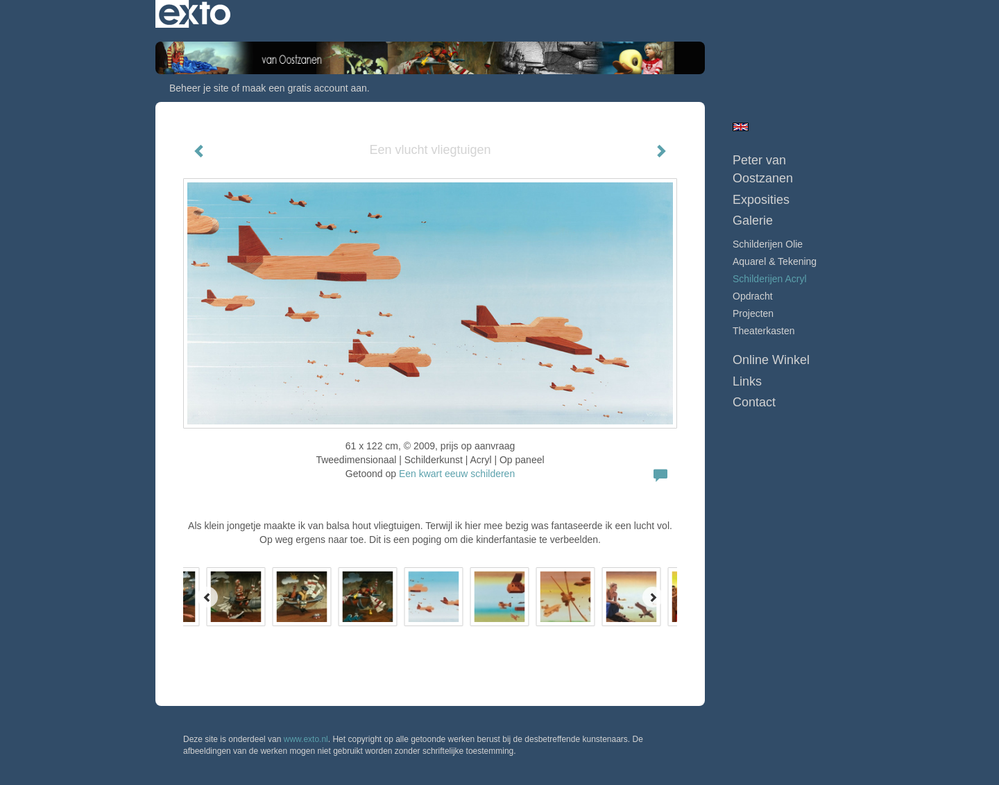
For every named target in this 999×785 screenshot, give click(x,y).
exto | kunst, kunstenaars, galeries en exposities (194, 14)
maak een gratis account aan (304, 88)
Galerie (753, 220)
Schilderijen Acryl (770, 278)
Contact (754, 402)
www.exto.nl (306, 739)
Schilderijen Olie (768, 244)
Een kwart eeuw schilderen (457, 473)
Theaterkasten (764, 330)
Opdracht (753, 296)
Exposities (761, 200)
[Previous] (207, 597)
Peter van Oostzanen (763, 169)
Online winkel (771, 360)
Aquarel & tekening (775, 261)
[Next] (652, 597)
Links (747, 381)
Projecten (753, 313)
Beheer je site (199, 88)
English (741, 127)
